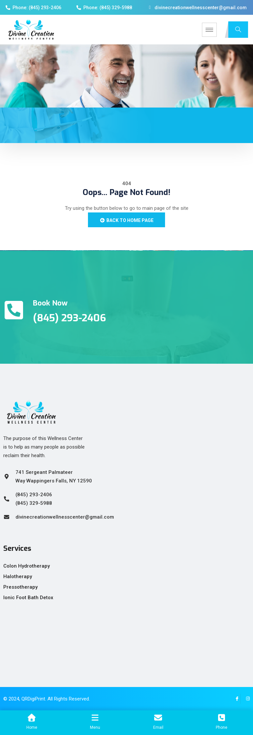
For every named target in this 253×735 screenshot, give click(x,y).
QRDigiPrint (33, 699)
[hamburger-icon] (209, 30)
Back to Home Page (126, 220)
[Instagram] (245, 699)
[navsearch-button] (238, 29)
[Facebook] (235, 699)
